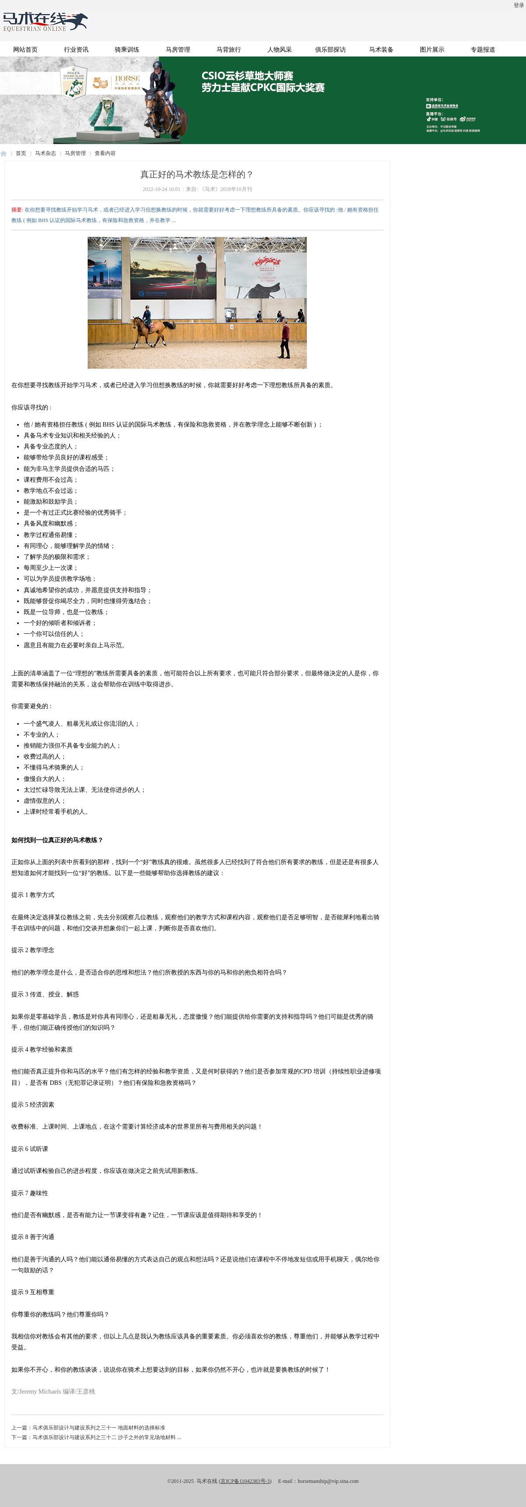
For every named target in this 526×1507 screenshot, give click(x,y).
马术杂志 (45, 153)
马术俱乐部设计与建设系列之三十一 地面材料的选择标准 (98, 1428)
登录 (519, 5)
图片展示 (432, 49)
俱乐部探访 (330, 49)
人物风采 (279, 49)
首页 (21, 153)
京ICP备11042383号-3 (245, 1481)
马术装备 (381, 49)
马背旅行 (229, 49)
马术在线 (3, 153)
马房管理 (178, 49)
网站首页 (25, 49)
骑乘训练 (127, 49)
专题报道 (483, 49)
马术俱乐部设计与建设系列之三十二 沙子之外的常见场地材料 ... (106, 1437)
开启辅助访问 (2, 6)
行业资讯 (76, 49)
